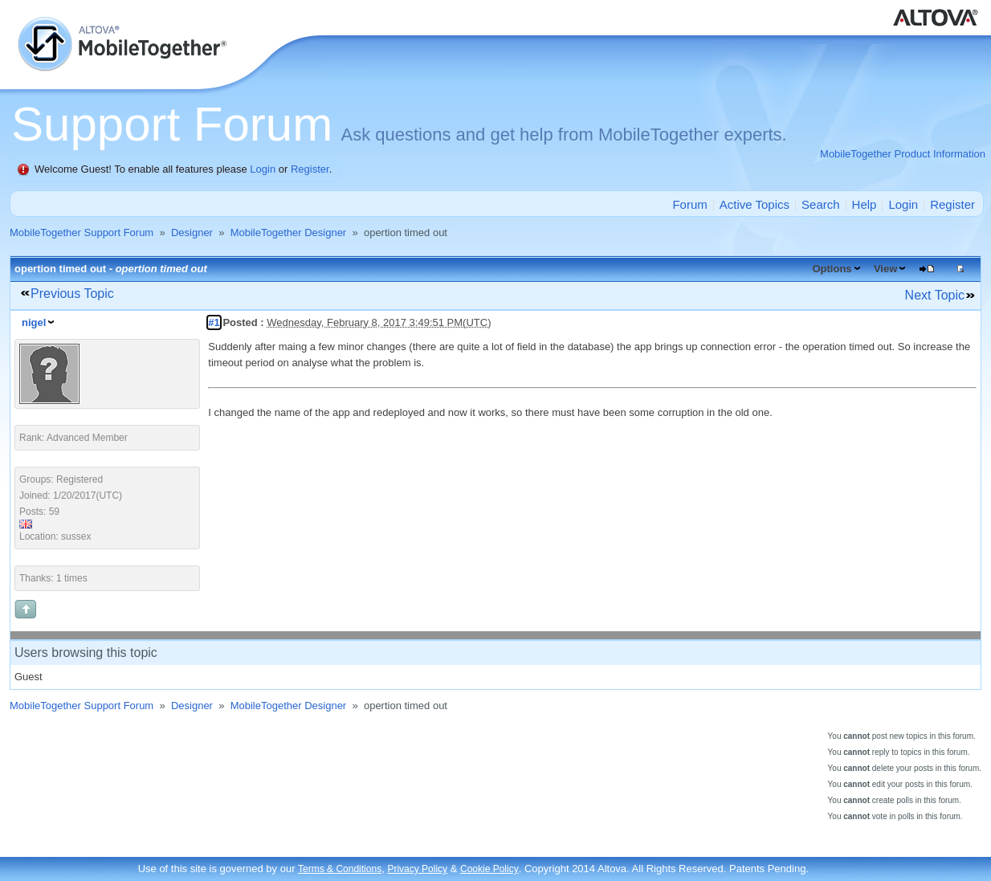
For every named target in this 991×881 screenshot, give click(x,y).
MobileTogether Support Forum (81, 232)
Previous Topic (72, 293)
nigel (34, 322)
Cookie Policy (489, 869)
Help (864, 204)
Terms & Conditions (339, 869)
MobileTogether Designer (288, 232)
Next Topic (934, 295)
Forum (689, 204)
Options (831, 269)
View (885, 269)
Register (310, 169)
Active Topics (754, 204)
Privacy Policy (417, 869)
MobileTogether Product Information (902, 154)
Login (262, 169)
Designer (192, 232)
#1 (213, 322)
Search (820, 204)
